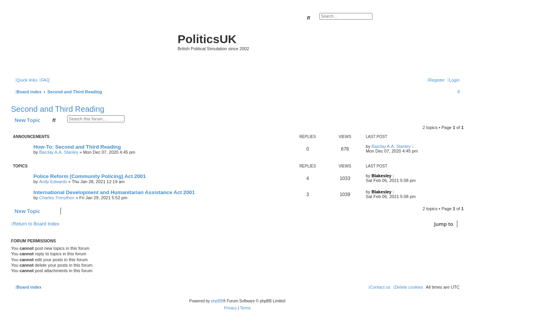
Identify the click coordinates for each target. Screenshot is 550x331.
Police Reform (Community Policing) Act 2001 (89, 176)
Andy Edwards (53, 181)
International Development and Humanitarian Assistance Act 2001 (114, 192)
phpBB (217, 301)
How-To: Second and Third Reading (77, 147)
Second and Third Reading (57, 109)
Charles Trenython (57, 197)
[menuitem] (44, 80)
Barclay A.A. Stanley (59, 152)
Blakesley (382, 175)
